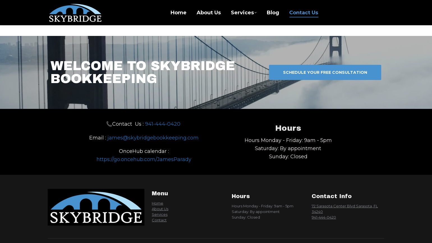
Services (159, 214)
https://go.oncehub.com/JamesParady (143, 159)
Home (157, 203)
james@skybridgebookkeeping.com (153, 138)
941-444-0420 (163, 124)
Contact (159, 220)
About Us (160, 209)
